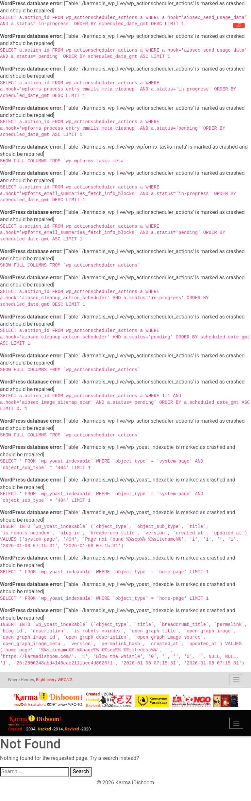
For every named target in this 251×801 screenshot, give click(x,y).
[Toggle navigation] (236, 679)
